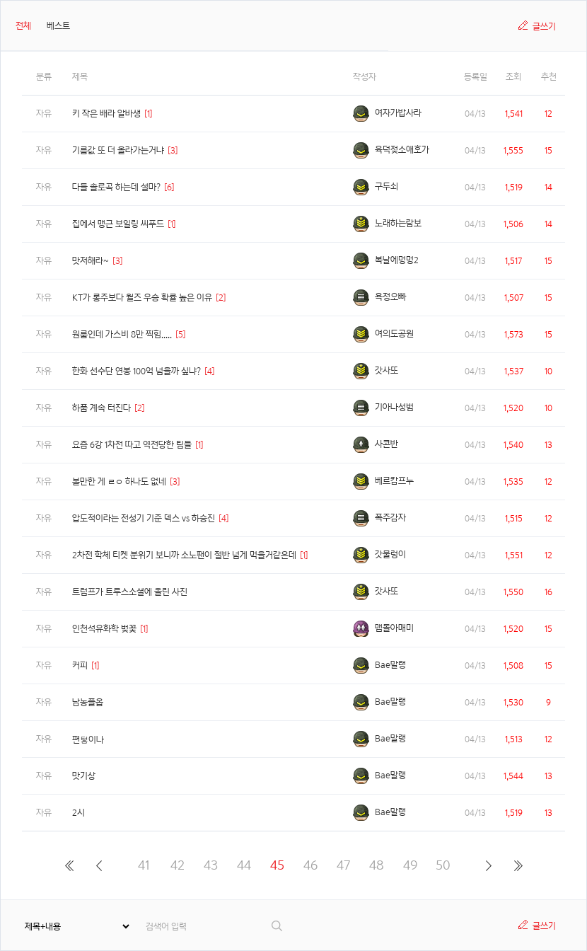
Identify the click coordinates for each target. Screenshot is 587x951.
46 (310, 865)
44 (244, 865)
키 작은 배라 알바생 (106, 113)
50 (443, 865)
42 (177, 865)
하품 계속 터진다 (101, 408)
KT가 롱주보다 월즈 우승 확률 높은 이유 (142, 297)
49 (410, 865)
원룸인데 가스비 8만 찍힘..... (122, 334)
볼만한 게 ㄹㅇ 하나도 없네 (119, 481)
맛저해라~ (90, 260)
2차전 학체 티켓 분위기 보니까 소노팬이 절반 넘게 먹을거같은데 (184, 555)
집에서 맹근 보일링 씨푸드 (118, 224)
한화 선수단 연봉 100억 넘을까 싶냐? (136, 371)
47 (343, 865)
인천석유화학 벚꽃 (104, 628)
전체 (23, 26)
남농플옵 (87, 702)
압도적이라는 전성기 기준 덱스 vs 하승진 (143, 518)
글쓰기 (544, 26)
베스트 (58, 26)
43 (211, 865)
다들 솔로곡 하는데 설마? (116, 187)
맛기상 (83, 776)
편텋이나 (88, 739)
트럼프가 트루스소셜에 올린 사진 (129, 592)
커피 (80, 665)
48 (376, 865)
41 (144, 865)
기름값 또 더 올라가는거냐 (118, 150)
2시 (78, 812)
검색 (277, 926)
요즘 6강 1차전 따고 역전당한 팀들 (132, 444)
